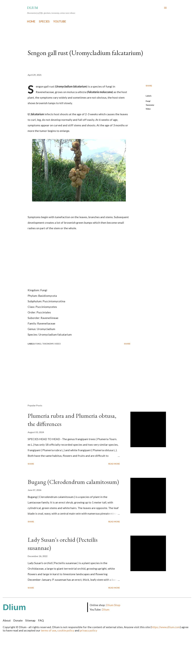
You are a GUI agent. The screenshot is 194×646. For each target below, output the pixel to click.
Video (148, 109)
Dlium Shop (113, 605)
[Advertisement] (75, 369)
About (7, 620)
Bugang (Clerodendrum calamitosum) (73, 482)
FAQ (41, 620)
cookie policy (65, 630)
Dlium (32, 8)
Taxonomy (150, 105)
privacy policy (88, 630)
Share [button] (149, 85)
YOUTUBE (59, 21)
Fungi (148, 101)
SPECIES (44, 21)
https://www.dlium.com (165, 627)
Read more (114, 464)
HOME (31, 21)
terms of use (48, 630)
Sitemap (30, 620)
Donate (18, 620)
